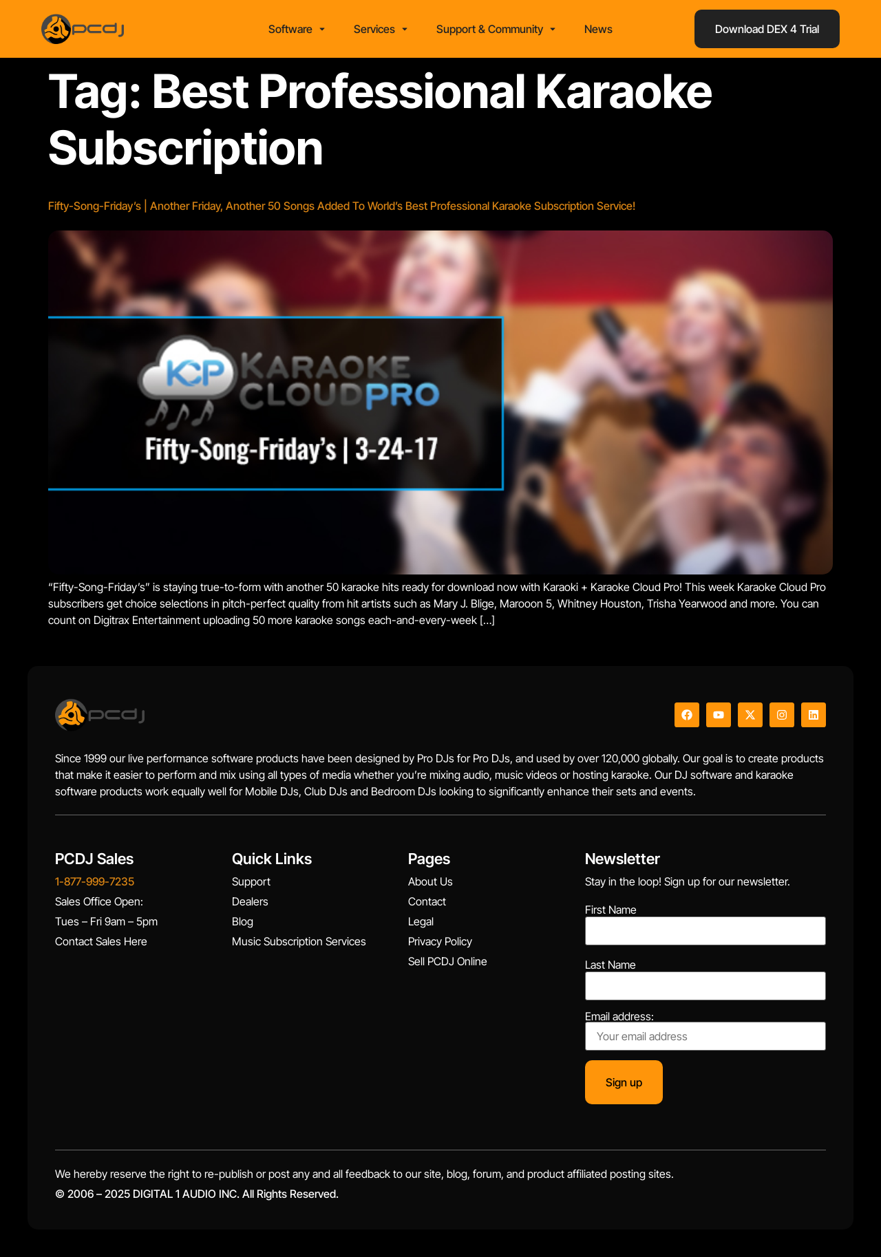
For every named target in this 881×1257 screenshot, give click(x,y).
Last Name (610, 964)
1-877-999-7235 (94, 881)
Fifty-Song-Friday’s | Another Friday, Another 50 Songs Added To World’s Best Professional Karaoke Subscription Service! (341, 206)
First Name (611, 909)
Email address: (705, 1031)
